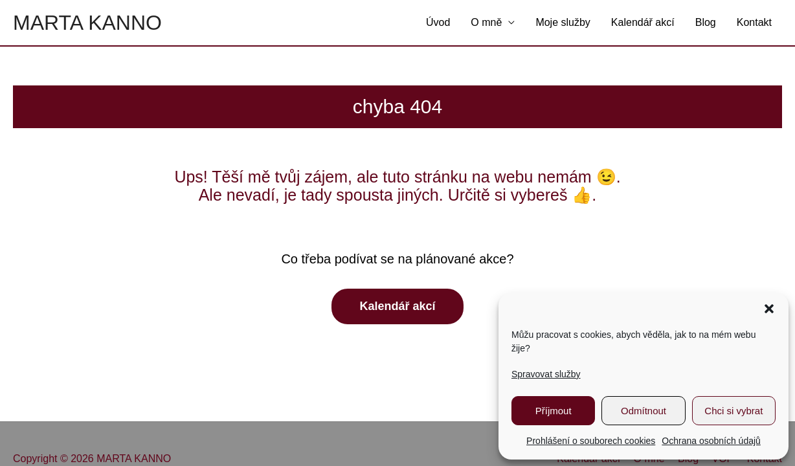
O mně (486, 22)
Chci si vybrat (733, 410)
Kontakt (754, 22)
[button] (769, 308)
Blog (705, 22)
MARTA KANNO (87, 22)
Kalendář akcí (643, 22)
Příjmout (553, 410)
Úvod (438, 22)
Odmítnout (643, 410)
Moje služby (562, 22)
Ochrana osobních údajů (711, 441)
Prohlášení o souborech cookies (590, 441)
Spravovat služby (546, 374)
